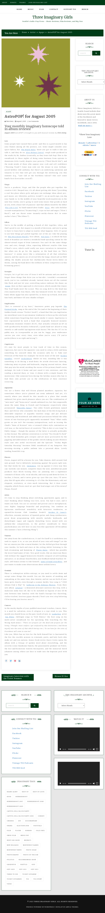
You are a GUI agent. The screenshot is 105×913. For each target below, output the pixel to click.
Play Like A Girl (11, 208)
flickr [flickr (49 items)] (18, 830)
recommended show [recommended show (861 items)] (27, 859)
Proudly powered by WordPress (40, 907)
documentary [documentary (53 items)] (31, 821)
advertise (92, 143)
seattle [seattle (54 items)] (23, 864)
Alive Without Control (35, 152)
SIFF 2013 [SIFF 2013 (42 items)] (34, 869)
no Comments (33, 121)
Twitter (88, 196)
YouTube (89, 206)
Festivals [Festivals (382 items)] (37, 825)
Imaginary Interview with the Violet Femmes (16, 677)
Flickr (88, 211)
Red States (45, 237)
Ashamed (19, 588)
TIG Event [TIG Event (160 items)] (37, 879)
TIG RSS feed (91, 228)
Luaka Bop (56, 614)
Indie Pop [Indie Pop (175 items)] (25, 835)
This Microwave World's (18, 237)
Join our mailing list (38, 2)
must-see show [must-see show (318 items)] (13, 840)
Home (19, 9)
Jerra (47, 208)
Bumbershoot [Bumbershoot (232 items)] (22, 796)
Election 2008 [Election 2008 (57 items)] (23, 825)
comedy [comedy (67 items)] (41, 816)
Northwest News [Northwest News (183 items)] (14, 850)
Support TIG (70, 9)
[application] (79, 739)
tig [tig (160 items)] (27, 879)
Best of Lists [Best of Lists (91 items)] (39, 792)
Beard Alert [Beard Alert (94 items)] (12, 792)
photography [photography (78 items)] (13, 855)
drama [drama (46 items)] (9, 825)
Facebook (89, 191)
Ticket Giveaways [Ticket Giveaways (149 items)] (14, 879)
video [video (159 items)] (9, 884)
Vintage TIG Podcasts (22, 763)
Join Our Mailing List (22, 728)
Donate (13, 2)
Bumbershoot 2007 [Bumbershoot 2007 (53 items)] (15, 801)
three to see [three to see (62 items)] (12, 874)
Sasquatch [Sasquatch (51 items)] (11, 864)
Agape (8, 112)
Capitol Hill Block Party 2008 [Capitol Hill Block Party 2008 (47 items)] (20, 816)
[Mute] (94, 749)
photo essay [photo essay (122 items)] (31, 850)
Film (41, 9)
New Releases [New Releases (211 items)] (13, 845)
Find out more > (85, 126)
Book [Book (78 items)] (9, 796)
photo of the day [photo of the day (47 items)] (30, 855)
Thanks (22, 2)
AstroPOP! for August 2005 (30, 116)
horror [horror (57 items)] (28, 830)
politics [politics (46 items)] (10, 859)
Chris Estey (10, 121)
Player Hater (42, 550)
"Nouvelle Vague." (24, 408)
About (4, 2)
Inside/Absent (26, 359)
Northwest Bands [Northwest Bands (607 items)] (31, 845)
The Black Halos (28, 150)
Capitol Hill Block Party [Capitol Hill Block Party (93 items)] (18, 811)
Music (31, 9)
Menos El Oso (61, 676)
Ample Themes (72, 907)
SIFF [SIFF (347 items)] (33, 864)
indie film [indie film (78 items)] (11, 835)
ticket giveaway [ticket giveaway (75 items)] (29, 874)
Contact (53, 9)
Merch (85, 9)
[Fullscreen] (97, 749)
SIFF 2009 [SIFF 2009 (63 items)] (11, 869)
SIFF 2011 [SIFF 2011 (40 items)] (22, 869)
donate (81, 143)
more (93, 145)
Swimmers (31, 466)
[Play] (60, 749)
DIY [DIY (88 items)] (19, 821)
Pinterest (89, 216)
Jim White (9, 617)
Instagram (90, 201)
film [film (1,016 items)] (9, 830)
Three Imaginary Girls (52, 17)
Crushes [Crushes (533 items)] (10, 821)
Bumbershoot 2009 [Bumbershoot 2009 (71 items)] (15, 806)
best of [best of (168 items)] (25, 792)
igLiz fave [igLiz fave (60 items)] (40, 830)
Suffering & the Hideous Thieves (41, 585)
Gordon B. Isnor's (57, 512)
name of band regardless (51, 562)
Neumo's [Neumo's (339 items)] (27, 840)
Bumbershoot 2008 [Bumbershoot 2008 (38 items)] (35, 801)
